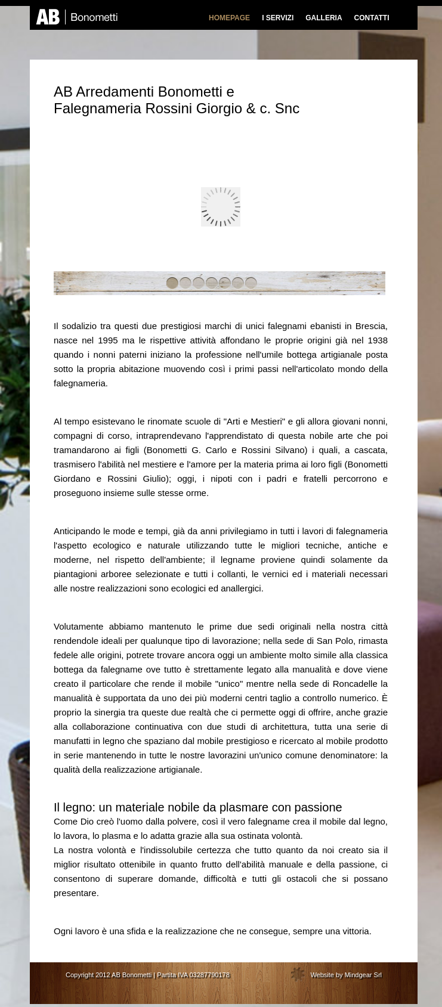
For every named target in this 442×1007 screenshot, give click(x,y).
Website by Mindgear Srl (346, 974)
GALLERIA (323, 18)
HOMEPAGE (229, 18)
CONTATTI (372, 18)
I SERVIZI (277, 18)
